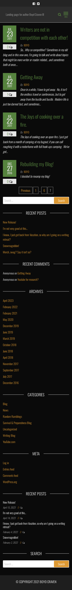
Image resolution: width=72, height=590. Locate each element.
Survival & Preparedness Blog (17, 423)
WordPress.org (10, 482)
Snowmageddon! (11, 246)
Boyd (26, 45)
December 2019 (11, 326)
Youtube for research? (28, 279)
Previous (25, 190)
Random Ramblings (12, 416)
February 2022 (10, 307)
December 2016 (11, 383)
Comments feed (10, 475)
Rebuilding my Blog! (37, 164)
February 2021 (10, 313)
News (5, 410)
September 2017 (11, 370)
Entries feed (8, 469)
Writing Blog (9, 435)
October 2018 (9, 345)
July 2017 (7, 376)
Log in (6, 463)
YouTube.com (9, 442)
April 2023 (8, 300)
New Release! (9, 222)
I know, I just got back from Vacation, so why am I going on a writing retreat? (34, 525)
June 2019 (8, 332)
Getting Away (31, 77)
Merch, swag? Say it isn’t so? (17, 252)
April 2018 (8, 357)
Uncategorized (10, 429)
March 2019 (9, 338)
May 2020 (8, 319)
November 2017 (10, 364)
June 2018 (8, 351)
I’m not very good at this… (15, 228)
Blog (5, 404)
